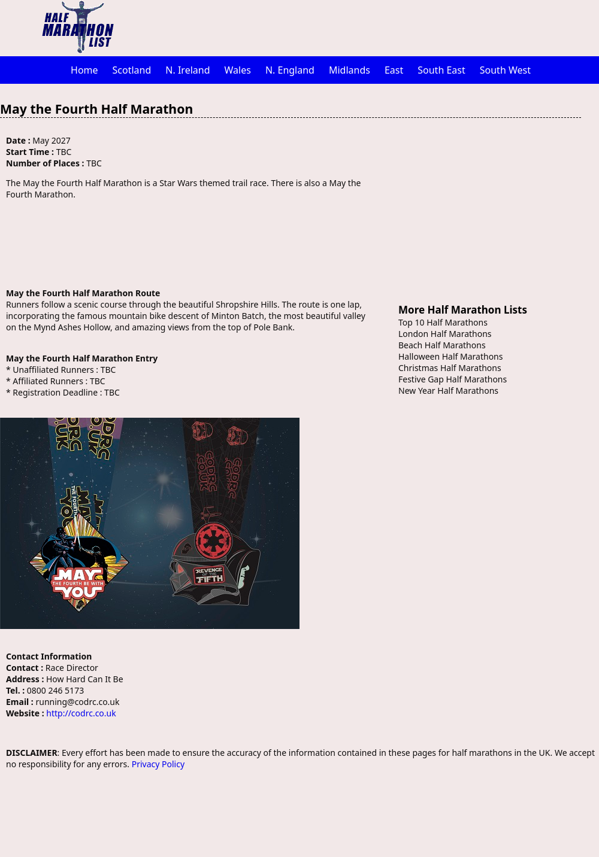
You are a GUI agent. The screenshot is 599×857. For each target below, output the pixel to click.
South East (441, 70)
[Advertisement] (362, 27)
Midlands (349, 70)
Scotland (132, 70)
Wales (238, 70)
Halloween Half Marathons (450, 356)
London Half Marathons (445, 333)
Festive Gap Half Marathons (452, 379)
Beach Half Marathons (442, 345)
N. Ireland (187, 70)
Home (84, 70)
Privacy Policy (158, 764)
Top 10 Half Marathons (443, 322)
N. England (289, 70)
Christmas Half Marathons (449, 367)
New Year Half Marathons (448, 390)
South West (505, 70)
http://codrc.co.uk (81, 713)
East (394, 70)
